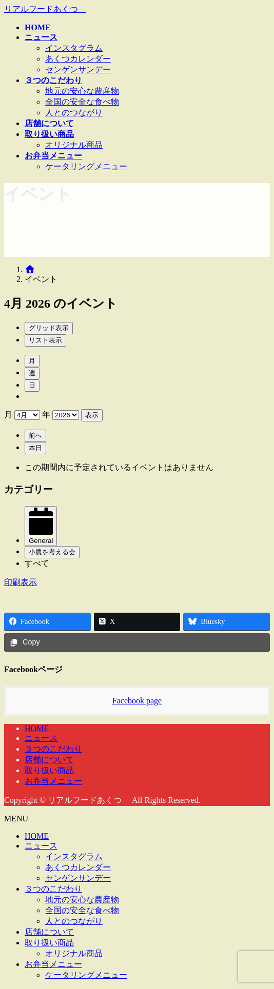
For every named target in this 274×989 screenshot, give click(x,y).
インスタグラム (74, 48)
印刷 (20, 582)
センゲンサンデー (78, 69)
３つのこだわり (53, 748)
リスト (45, 340)
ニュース (41, 738)
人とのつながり (74, 112)
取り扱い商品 (49, 770)
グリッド (49, 328)
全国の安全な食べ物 (82, 101)
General (41, 536)
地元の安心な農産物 (82, 91)
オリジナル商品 (74, 144)
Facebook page (137, 700)
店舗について (49, 759)
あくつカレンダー (78, 58)
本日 (35, 448)
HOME (37, 728)
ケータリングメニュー (86, 166)
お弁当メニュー (53, 781)
